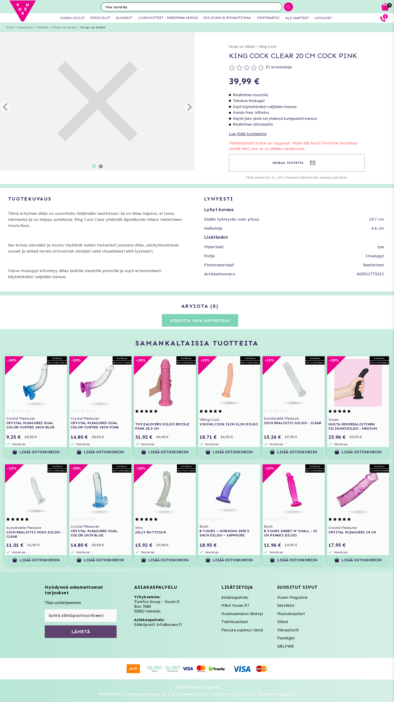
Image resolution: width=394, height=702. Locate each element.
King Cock (267, 46)
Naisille (42, 27)
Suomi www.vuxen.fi (190, 694)
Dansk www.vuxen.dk (277, 694)
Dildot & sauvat (64, 27)
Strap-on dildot (92, 27)
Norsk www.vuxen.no (233, 694)
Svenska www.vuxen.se (145, 694)
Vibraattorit (288, 630)
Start (10, 27)
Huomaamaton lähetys (242, 614)
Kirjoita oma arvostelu (200, 320)
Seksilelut (25, 27)
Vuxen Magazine (292, 597)
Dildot (282, 622)
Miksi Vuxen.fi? (235, 605)
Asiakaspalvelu (235, 597)
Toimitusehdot (234, 622)
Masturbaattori (291, 614)
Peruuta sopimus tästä (242, 630)
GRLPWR (285, 646)
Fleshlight (286, 638)
